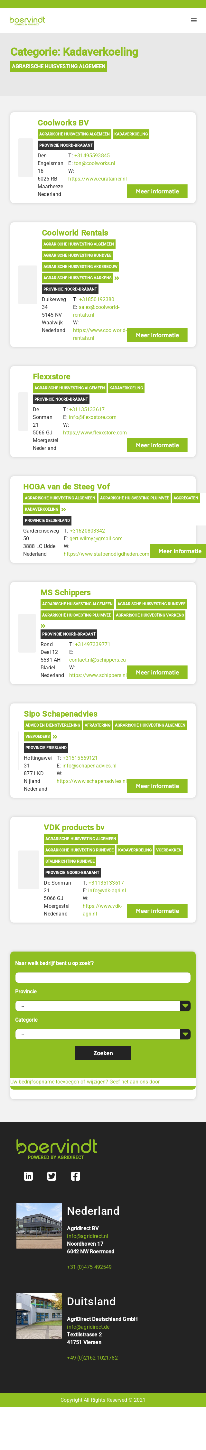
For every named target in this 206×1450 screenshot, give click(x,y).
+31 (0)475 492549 (89, 1267)
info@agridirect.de (88, 1327)
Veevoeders (37, 736)
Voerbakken (169, 850)
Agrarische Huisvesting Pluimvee (134, 498)
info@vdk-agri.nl (107, 891)
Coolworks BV (63, 122)
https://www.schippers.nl (98, 675)
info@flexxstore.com (93, 417)
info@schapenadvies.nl (89, 766)
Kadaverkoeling (131, 134)
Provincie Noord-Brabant (66, 145)
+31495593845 (92, 156)
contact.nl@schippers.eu (97, 660)
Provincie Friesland (46, 748)
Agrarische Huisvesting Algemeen (58, 66)
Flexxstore (51, 376)
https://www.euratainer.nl (97, 179)
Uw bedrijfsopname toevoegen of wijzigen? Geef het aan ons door (85, 1082)
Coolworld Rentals (75, 232)
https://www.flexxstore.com (95, 433)
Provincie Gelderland (47, 520)
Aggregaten (185, 498)
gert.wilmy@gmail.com (96, 538)
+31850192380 (97, 299)
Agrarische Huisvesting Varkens (77, 278)
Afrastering (97, 725)
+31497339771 (92, 644)
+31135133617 (87, 409)
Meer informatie (157, 191)
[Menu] (193, 20)
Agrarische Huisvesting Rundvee (77, 255)
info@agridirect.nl (87, 1236)
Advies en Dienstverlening (52, 725)
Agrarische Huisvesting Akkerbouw (80, 267)
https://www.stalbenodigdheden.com (106, 554)
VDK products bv (74, 827)
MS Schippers (65, 592)
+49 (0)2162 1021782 (92, 1358)
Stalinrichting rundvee (69, 861)
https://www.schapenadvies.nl (92, 781)
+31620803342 (87, 531)
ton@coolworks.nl (95, 163)
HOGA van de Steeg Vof (66, 486)
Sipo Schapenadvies (60, 714)
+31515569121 (80, 758)
